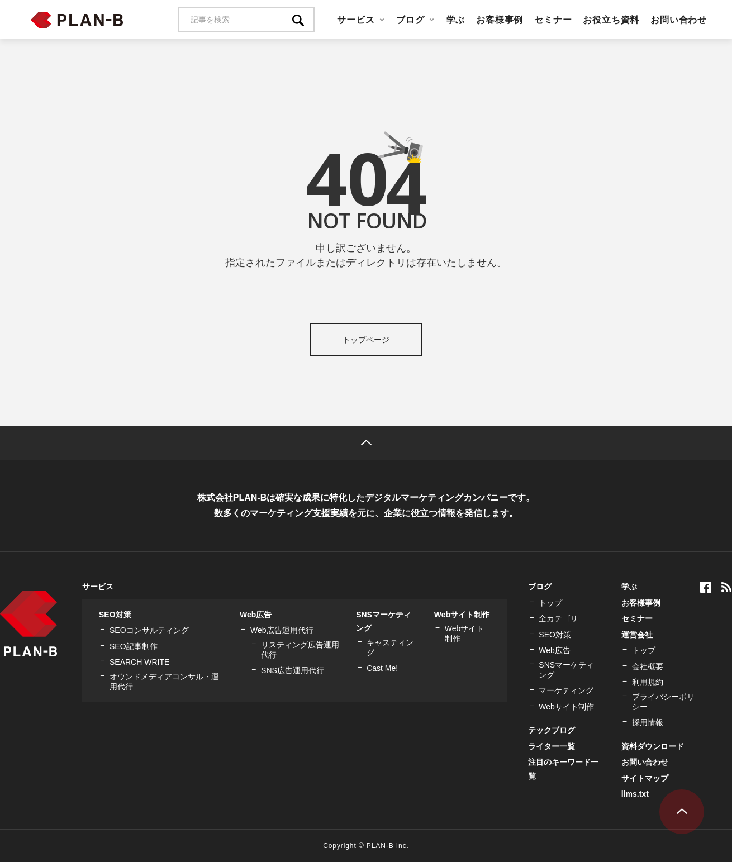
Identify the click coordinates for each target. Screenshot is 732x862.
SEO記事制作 (134, 646)
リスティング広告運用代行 (300, 649)
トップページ (366, 339)
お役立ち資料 (611, 19)
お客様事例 (499, 19)
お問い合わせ (678, 19)
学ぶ (455, 19)
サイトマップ (644, 778)
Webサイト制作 (461, 614)
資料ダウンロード (652, 746)
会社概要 (647, 666)
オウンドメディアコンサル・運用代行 (164, 681)
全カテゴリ (558, 618)
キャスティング (390, 647)
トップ (550, 602)
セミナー (553, 19)
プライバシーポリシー (663, 701)
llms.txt (635, 793)
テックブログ (551, 730)
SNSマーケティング (566, 669)
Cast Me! (382, 668)
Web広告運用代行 (281, 630)
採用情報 (647, 722)
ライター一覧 (551, 746)
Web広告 (256, 614)
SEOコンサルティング (149, 630)
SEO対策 (115, 614)
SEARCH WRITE (139, 662)
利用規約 (647, 682)
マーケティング (566, 690)
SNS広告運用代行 (292, 670)
